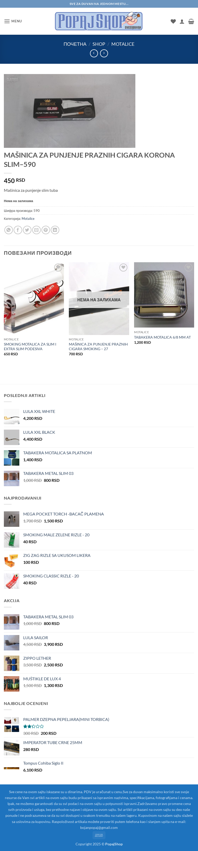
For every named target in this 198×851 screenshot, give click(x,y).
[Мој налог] (182, 21)
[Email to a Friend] (36, 230)
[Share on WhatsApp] (8, 230)
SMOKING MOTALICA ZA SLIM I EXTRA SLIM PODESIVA (30, 346)
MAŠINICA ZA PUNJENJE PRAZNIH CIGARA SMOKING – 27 (98, 346)
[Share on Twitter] (27, 230)
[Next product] (94, 53)
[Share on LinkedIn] (55, 230)
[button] (13, 21)
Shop (99, 44)
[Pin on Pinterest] (46, 230)
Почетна (75, 44)
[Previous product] (104, 53)
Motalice (122, 44)
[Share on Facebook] (18, 230)
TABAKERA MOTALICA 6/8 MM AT (162, 337)
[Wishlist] (173, 21)
